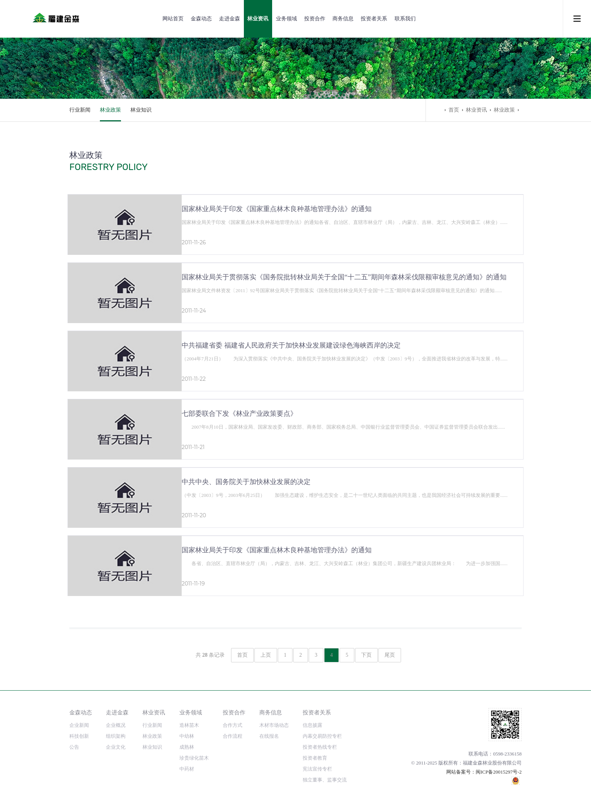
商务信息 (343, 18)
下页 (366, 655)
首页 (454, 110)
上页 (265, 655)
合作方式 (232, 725)
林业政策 (110, 110)
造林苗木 (189, 725)
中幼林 (186, 736)
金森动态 (201, 18)
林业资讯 (257, 18)
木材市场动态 (274, 725)
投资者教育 (315, 758)
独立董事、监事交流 (325, 780)
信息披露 (312, 725)
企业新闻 (79, 725)
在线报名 (269, 736)
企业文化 (116, 747)
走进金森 (229, 18)
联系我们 (405, 18)
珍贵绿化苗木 (194, 758)
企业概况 (116, 725)
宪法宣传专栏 (317, 769)
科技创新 (79, 736)
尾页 (389, 655)
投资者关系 (374, 18)
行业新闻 (79, 110)
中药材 (186, 769)
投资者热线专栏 (320, 747)
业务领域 (286, 18)
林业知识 (141, 110)
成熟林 (186, 747)
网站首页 (173, 18)
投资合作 (314, 18)
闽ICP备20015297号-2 (499, 772)
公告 (74, 747)
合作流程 (232, 736)
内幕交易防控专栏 (322, 736)
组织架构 (116, 736)
